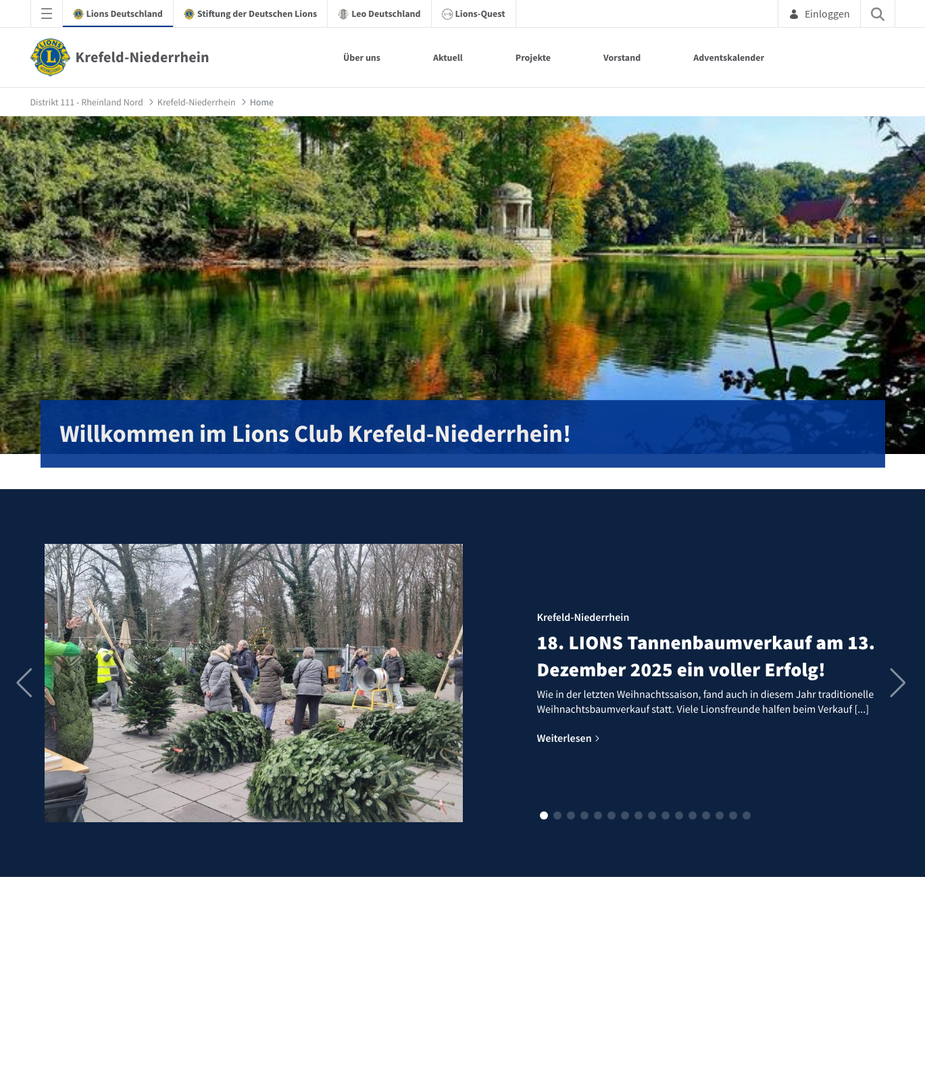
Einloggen (819, 13)
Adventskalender (728, 57)
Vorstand (622, 57)
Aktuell (448, 57)
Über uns (361, 57)
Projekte (533, 57)
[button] (544, 815)
